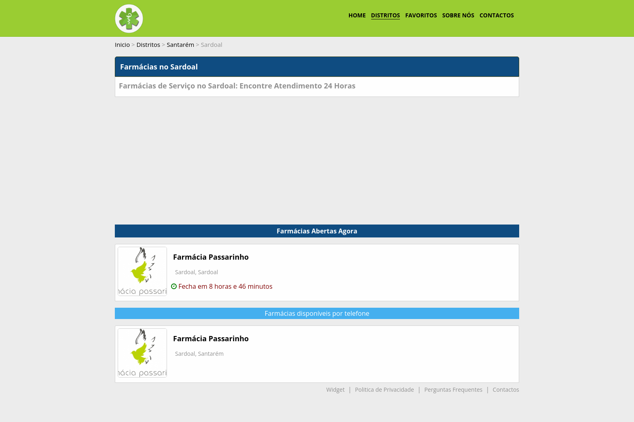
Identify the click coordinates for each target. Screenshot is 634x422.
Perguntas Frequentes (453, 389)
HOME (357, 15)
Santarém (180, 44)
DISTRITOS (385, 15)
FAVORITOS (421, 15)
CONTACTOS (497, 15)
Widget (335, 389)
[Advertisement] (317, 157)
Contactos (506, 389)
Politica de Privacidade (384, 389)
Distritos (149, 44)
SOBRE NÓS (458, 15)
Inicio (122, 44)
